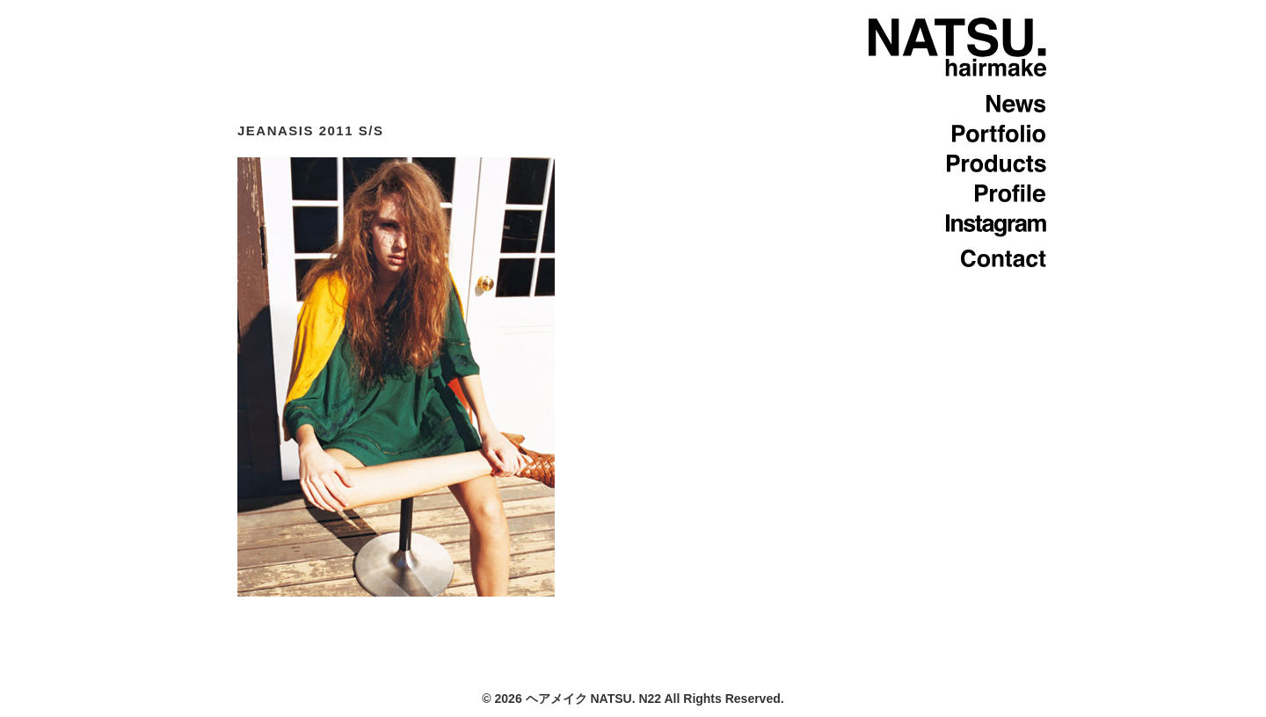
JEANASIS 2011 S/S (310, 130)
